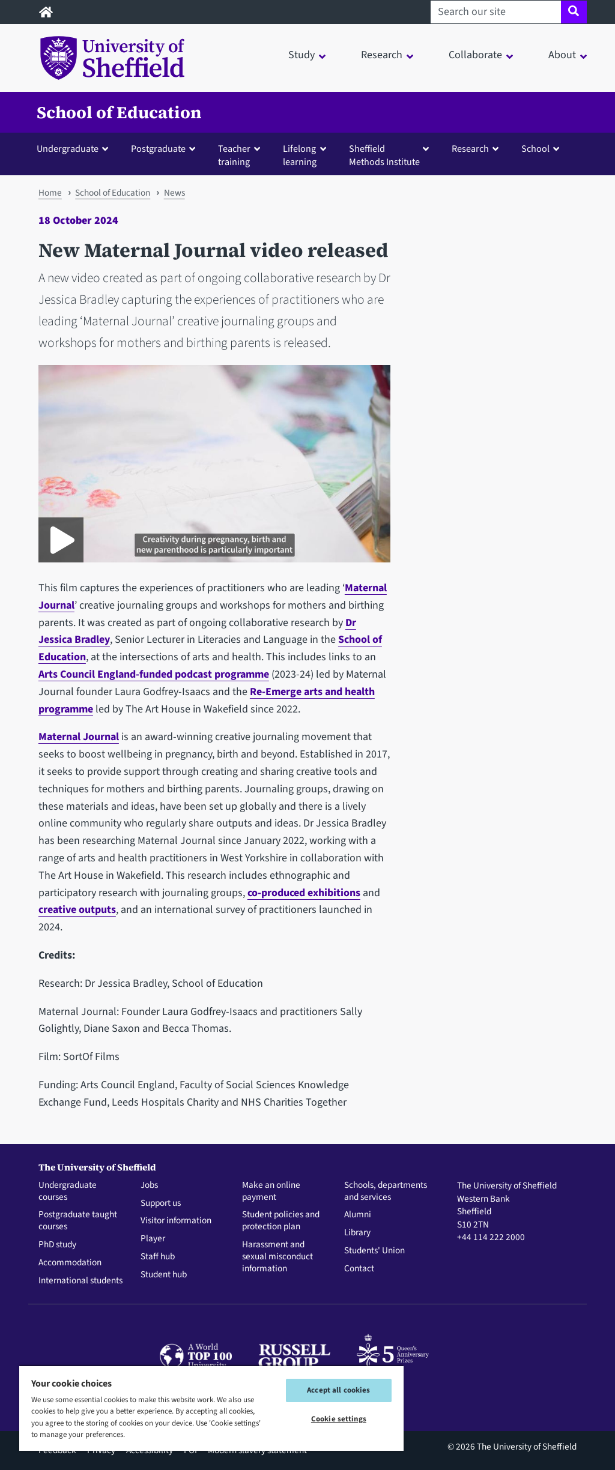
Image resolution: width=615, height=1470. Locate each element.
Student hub (164, 1275)
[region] (211, 1408)
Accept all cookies (338, 1390)
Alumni (357, 1215)
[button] (75, 148)
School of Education (119, 112)
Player (153, 1239)
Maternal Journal (78, 736)
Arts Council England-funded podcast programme (153, 674)
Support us (161, 1203)
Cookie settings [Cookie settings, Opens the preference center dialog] (338, 1419)
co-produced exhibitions (303, 892)
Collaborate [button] (475, 54)
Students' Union (374, 1251)
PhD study (57, 1245)
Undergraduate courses (67, 1191)
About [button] (562, 54)
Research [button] (381, 54)
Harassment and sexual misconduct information (277, 1256)
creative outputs (77, 909)
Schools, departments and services (385, 1191)
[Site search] (574, 12)
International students (80, 1281)
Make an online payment (271, 1191)
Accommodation (69, 1263)
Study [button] (301, 54)
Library (357, 1233)
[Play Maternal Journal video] (60, 539)
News (174, 192)
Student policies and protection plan (281, 1221)
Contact (359, 1269)
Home (50, 192)
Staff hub (158, 1257)
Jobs (149, 1185)
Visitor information (176, 1221)
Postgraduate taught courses (77, 1221)
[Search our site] (496, 12)
